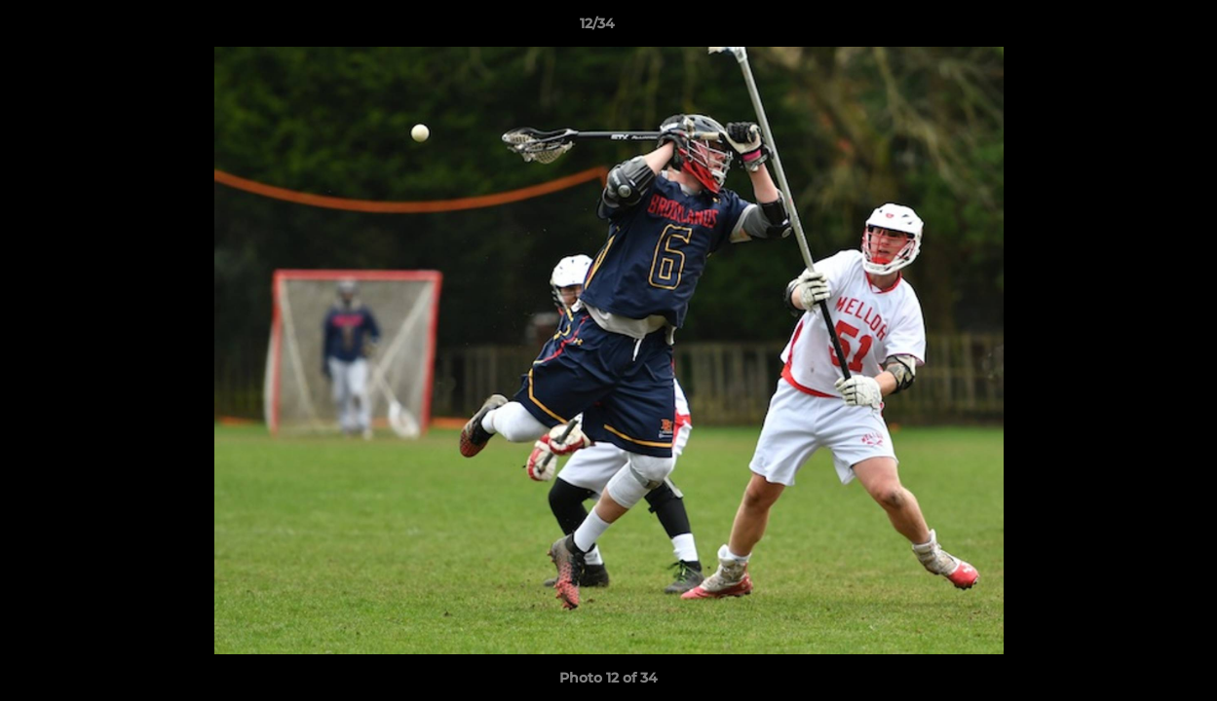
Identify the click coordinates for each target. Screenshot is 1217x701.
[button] (1135, 28)
